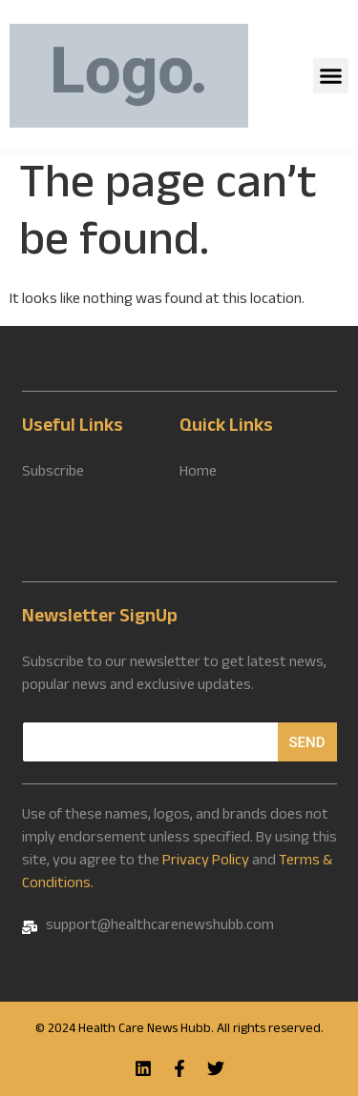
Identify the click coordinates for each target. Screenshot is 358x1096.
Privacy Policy (205, 862)
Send (307, 742)
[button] (331, 76)
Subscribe (53, 473)
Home (198, 473)
